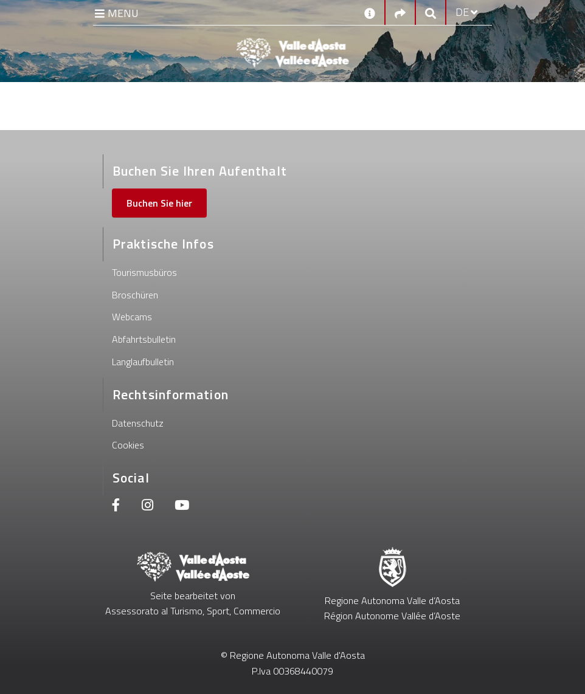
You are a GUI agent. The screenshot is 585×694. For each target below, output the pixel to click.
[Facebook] (116, 506)
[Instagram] (147, 506)
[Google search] (430, 12)
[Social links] (400, 12)
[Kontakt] (369, 12)
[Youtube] (182, 506)
